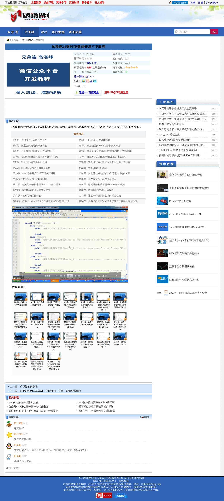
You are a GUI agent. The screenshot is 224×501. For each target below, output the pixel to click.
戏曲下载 (49, 2)
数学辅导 (87, 2)
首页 (22, 40)
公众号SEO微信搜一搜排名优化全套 (28, 406)
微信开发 (92, 63)
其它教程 (58, 32)
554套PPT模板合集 (169, 134)
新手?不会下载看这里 (116, 92)
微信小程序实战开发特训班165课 (97, 410)
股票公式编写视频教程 (171, 124)
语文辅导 (100, 2)
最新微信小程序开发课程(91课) (96, 406)
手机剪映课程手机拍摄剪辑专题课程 (189, 188)
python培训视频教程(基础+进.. (185, 214)
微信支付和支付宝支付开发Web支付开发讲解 (33, 410)
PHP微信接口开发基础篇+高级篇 (97, 402)
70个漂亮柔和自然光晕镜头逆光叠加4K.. (181, 129)
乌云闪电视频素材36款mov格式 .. (187, 227)
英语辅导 (74, 2)
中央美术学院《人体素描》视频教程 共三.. (182, 113)
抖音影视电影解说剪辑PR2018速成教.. (180, 155)
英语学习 (61, 2)
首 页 (14, 32)
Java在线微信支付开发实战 (23, 402)
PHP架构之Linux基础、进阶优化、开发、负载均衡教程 (50, 391)
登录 (192, 2)
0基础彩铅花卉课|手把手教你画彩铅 (179, 150)
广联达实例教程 (29, 386)
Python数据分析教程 (180, 201)
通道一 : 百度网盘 (88, 92)
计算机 (29, 32)
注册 (200, 2)
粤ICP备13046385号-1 (104, 481)
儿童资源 (36, 2)
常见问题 (75, 32)
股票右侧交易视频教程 (181, 266)
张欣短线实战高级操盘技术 (184, 253)
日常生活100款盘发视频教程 (174, 139)
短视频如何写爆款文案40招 (184, 279)
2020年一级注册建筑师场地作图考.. (188, 292)
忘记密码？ (212, 2)
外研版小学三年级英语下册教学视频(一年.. (182, 119)
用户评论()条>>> (84, 76)
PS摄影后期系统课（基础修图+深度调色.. (182, 145)
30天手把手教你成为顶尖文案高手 (178, 108)
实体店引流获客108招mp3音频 (186, 174)
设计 (44, 32)
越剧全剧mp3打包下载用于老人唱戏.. (189, 240)
